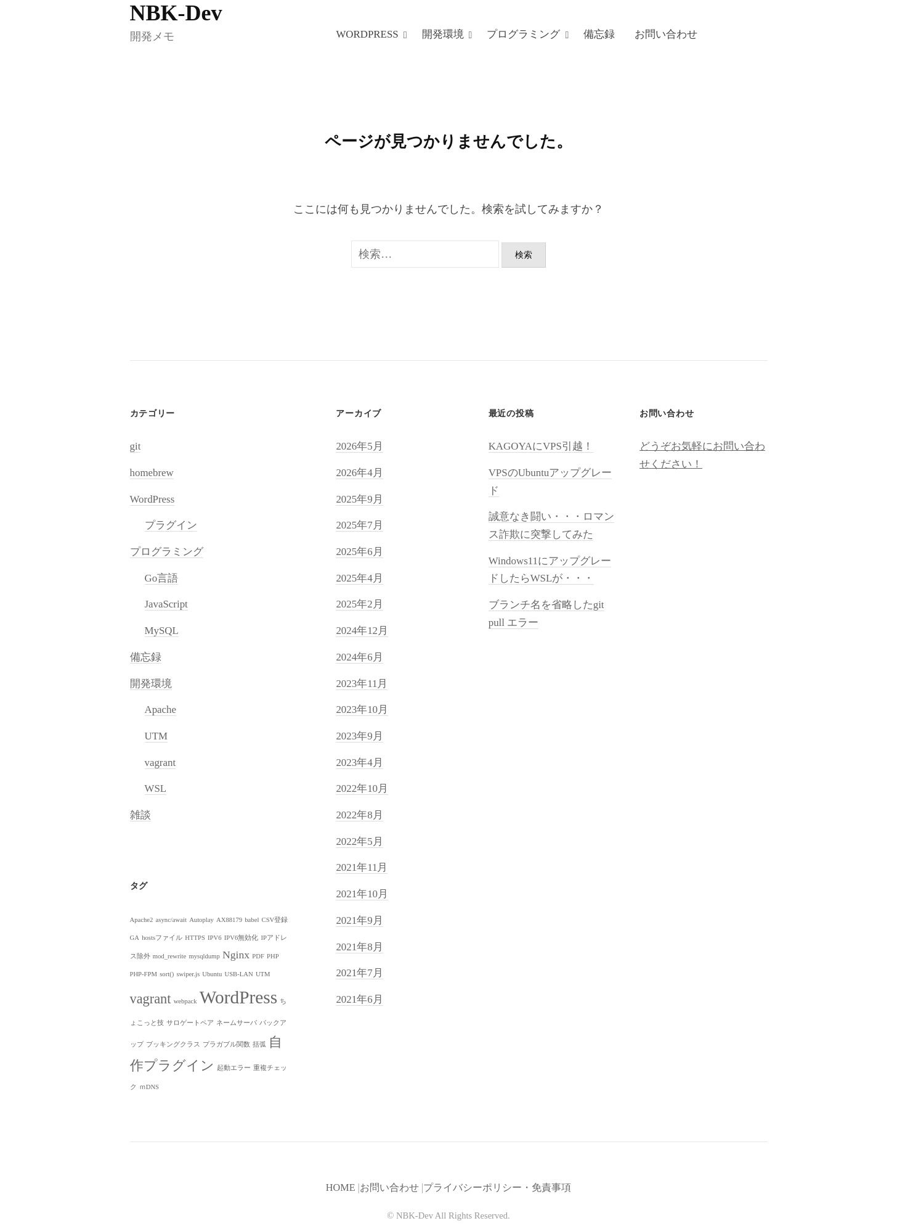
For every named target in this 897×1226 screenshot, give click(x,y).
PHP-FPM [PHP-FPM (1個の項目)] (143, 974)
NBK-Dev (176, 13)
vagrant (160, 763)
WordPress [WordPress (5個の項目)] (238, 998)
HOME (340, 1188)
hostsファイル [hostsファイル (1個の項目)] (162, 938)
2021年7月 (359, 974)
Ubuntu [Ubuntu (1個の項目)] (212, 974)
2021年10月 (362, 895)
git (135, 447)
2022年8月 (359, 816)
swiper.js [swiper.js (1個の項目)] (188, 974)
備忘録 (599, 34)
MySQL (162, 632)
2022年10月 (362, 790)
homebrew (152, 473)
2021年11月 (362, 868)
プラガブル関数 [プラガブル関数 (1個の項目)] (226, 1045)
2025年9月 (359, 500)
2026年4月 (359, 473)
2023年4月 (359, 763)
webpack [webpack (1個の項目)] (185, 1001)
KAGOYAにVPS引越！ (541, 447)
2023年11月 (362, 684)
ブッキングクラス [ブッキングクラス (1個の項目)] (173, 1045)
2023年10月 (362, 711)
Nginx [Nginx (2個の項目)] (236, 956)
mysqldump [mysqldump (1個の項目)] (204, 957)
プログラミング (523, 34)
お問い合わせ (666, 34)
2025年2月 (359, 605)
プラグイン (171, 526)
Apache (161, 711)
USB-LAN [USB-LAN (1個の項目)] (238, 974)
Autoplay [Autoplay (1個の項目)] (201, 920)
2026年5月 (359, 447)
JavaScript (166, 605)
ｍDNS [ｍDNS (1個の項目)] (149, 1088)
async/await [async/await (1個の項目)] (171, 920)
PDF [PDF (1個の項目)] (258, 957)
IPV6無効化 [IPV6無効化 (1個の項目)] (241, 938)
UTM (156, 737)
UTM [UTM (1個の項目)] (263, 974)
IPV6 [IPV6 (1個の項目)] (215, 938)
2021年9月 (359, 921)
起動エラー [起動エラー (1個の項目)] (234, 1069)
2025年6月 (359, 552)
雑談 (140, 816)
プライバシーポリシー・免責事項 (497, 1188)
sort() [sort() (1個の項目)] (167, 974)
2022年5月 (359, 842)
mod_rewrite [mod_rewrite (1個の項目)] (169, 957)
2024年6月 (359, 658)
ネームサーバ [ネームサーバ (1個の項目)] (236, 1023)
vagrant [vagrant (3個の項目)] (150, 999)
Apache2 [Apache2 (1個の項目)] (141, 920)
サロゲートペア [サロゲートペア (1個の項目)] (190, 1023)
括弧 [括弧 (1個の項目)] (259, 1045)
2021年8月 (359, 947)
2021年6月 (359, 1000)
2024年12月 (362, 632)
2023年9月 (359, 737)
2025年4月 (359, 579)
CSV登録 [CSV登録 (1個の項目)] (275, 920)
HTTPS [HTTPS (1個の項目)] (195, 938)
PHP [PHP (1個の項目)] (273, 957)
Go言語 (162, 579)
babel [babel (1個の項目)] (252, 920)
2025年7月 (359, 526)
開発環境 (443, 34)
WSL (156, 790)
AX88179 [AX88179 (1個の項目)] (229, 920)
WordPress (367, 34)
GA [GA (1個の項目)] (134, 938)
